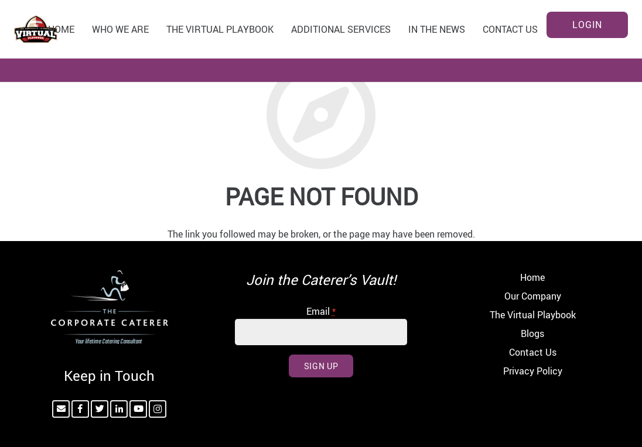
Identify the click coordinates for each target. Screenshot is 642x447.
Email (321, 311)
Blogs (532, 333)
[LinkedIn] (119, 409)
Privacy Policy (532, 371)
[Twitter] (99, 409)
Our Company (532, 296)
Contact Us (532, 352)
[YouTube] (138, 409)
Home (532, 277)
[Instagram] (157, 409)
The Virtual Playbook (533, 314)
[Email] (61, 409)
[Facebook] (80, 409)
